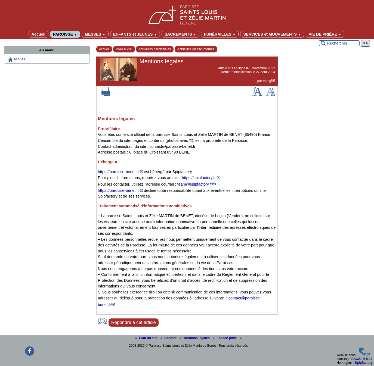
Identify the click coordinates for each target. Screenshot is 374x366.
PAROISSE (65, 34)
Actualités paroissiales (155, 49)
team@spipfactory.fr (194, 184)
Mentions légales (195, 338)
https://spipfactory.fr (199, 178)
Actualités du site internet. (196, 49)
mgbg (267, 81)
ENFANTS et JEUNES (135, 34)
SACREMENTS (180, 34)
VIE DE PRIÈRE (325, 34)
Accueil (38, 34)
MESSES (95, 34)
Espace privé (225, 338)
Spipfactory (364, 363)
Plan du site (146, 338)
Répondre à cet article (133, 322)
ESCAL (357, 359)
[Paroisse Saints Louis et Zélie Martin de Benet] (187, 14)
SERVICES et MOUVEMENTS (272, 34)
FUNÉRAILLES (220, 34)
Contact (168, 338)
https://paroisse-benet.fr (118, 172)
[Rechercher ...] (339, 43)
